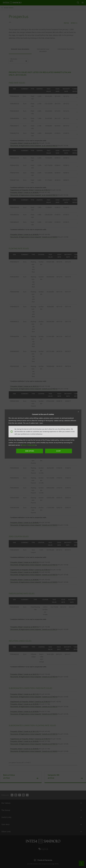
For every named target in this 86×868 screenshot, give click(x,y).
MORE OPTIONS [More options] (31, 451)
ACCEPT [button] (56, 451)
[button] (78, 412)
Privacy (23, 445)
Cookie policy (31, 445)
